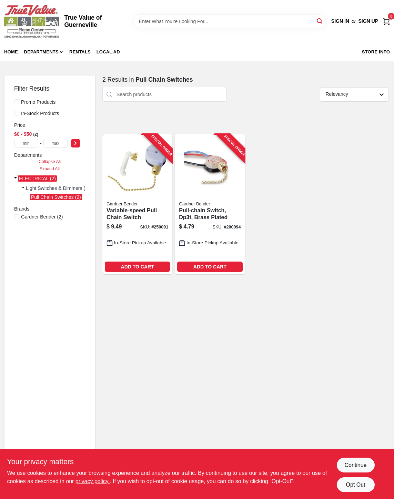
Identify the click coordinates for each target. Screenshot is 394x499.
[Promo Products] (16, 101)
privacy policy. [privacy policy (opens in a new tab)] (92, 481)
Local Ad (108, 51)
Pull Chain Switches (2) (56, 197)
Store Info (376, 51)
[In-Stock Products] (16, 113)
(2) (42, 217)
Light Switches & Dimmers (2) (57, 188)
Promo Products (38, 102)
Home (11, 51)
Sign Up (368, 21)
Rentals (80, 51)
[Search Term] (229, 21)
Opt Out (355, 485)
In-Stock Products (40, 113)
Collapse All (50, 161)
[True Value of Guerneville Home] (31, 21)
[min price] (26, 143)
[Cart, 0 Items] (386, 21)
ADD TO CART (137, 266)
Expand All (50, 168)
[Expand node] (15, 178)
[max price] (55, 143)
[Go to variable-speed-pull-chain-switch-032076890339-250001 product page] (137, 204)
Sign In (340, 21)
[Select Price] (75, 143)
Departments (41, 51)
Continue (355, 465)
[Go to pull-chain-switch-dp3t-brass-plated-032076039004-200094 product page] (210, 204)
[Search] (320, 21)
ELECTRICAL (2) (37, 178)
